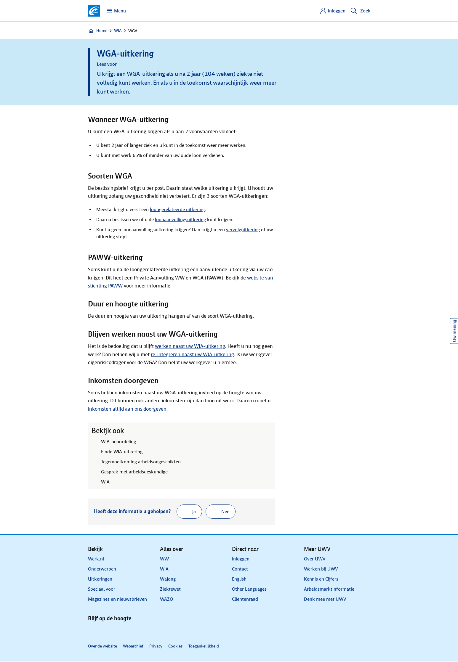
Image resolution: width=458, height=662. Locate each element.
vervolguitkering (243, 229)
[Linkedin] (93, 630)
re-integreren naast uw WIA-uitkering (192, 354)
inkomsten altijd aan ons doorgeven (127, 409)
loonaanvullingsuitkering (180, 219)
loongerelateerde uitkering (177, 209)
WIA (117, 30)
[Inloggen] (332, 10)
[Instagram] (132, 630)
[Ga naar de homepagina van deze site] (94, 11)
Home (97, 31)
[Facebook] (119, 630)
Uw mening (454, 331)
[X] (106, 630)
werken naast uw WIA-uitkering (190, 346)
